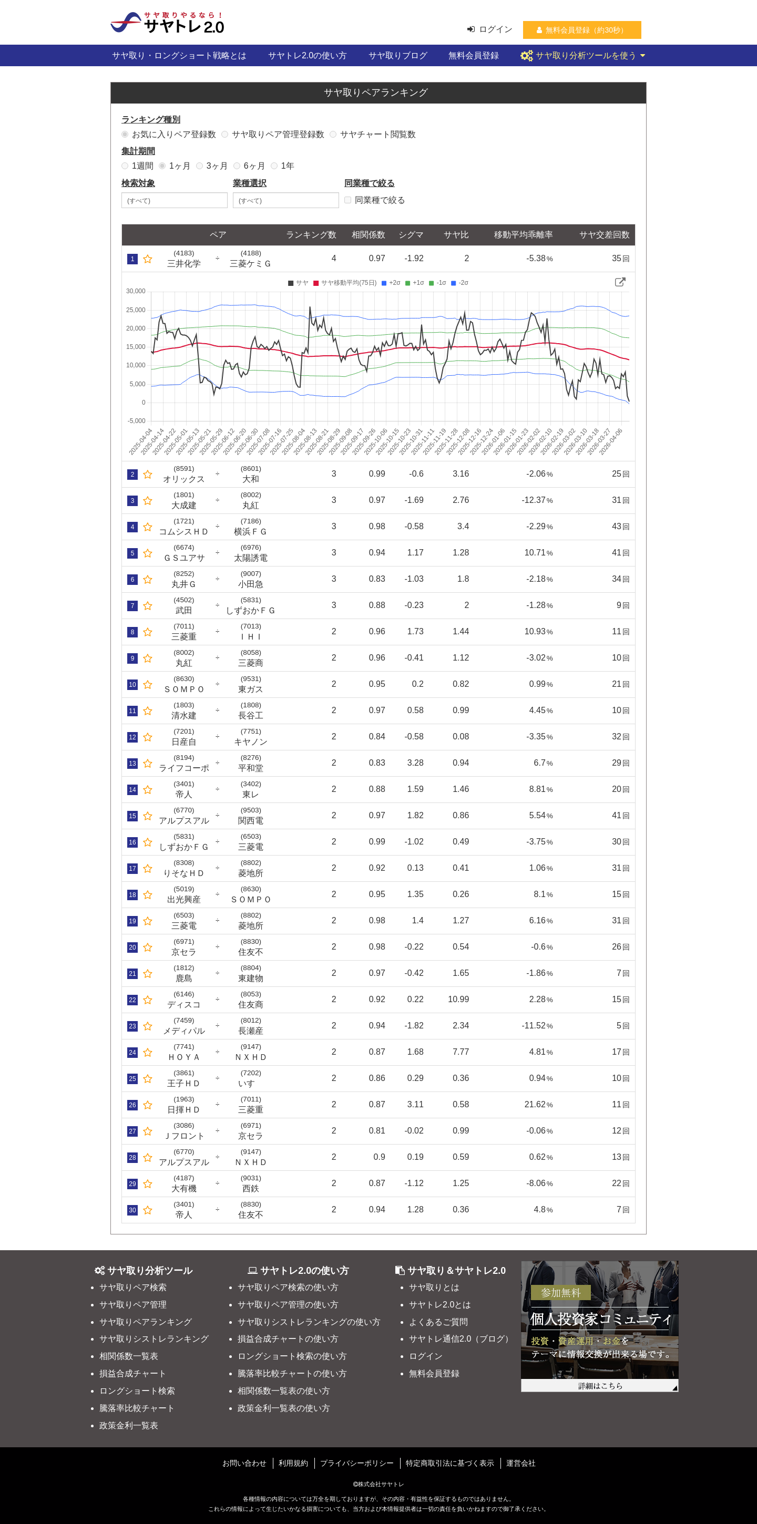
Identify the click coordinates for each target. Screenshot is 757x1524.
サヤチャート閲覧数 (373, 134)
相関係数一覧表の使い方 (284, 1390)
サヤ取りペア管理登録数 (272, 134)
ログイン (490, 29)
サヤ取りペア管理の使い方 (288, 1304)
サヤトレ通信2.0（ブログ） (461, 1338)
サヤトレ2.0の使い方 (307, 55)
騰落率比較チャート (137, 1408)
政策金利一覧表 (128, 1425)
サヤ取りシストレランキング (154, 1338)
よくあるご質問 (438, 1321)
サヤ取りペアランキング (145, 1321)
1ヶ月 (175, 165)
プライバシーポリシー (357, 1463)
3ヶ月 (212, 165)
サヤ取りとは (434, 1287)
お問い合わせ (244, 1463)
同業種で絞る (374, 199)
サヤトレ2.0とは (440, 1304)
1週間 (137, 165)
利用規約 (293, 1463)
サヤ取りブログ (398, 55)
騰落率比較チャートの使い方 (292, 1373)
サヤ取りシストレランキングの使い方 (309, 1321)
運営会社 (521, 1463)
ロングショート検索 (137, 1390)
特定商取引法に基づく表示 (450, 1463)
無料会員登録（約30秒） (582, 30)
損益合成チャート (133, 1373)
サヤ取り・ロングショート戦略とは (179, 55)
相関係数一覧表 (128, 1356)
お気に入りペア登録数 (168, 134)
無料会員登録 (473, 55)
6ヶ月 (249, 165)
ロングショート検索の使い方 (292, 1356)
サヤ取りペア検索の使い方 (288, 1287)
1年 (282, 165)
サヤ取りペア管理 (133, 1304)
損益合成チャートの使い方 (288, 1338)
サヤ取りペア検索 (133, 1287)
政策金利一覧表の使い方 (284, 1408)
